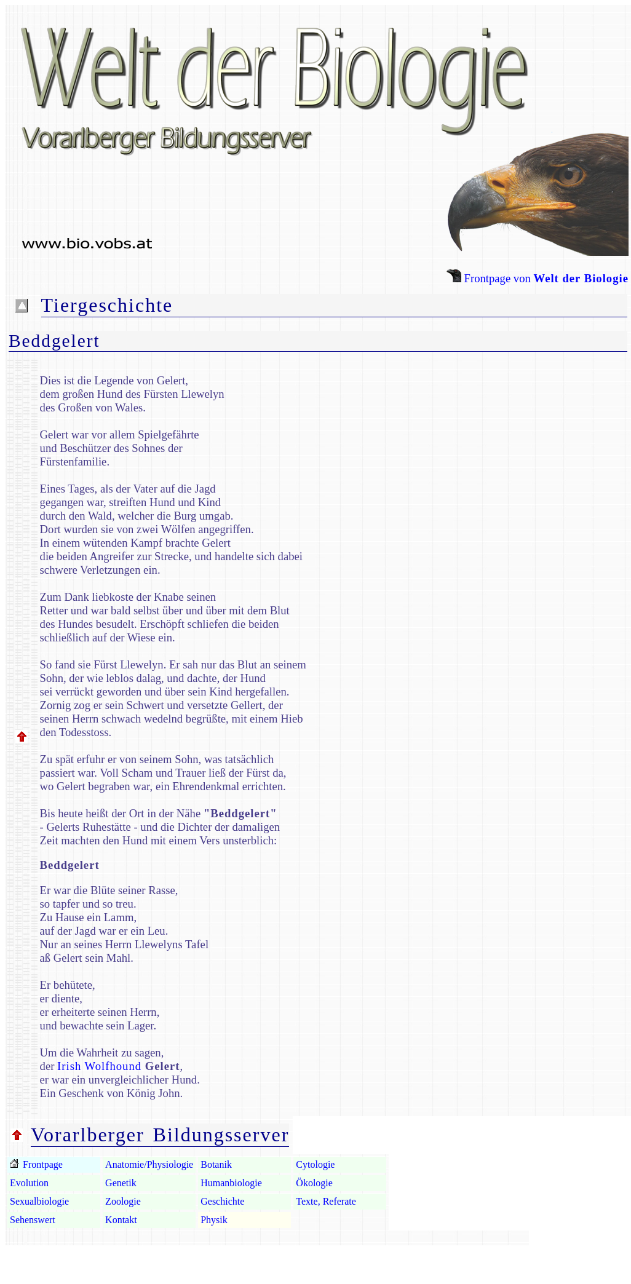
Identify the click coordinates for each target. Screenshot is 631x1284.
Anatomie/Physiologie (149, 1164)
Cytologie (315, 1164)
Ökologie (314, 1183)
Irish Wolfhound (99, 1066)
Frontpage (41, 1164)
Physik (214, 1220)
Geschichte (222, 1201)
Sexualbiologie (39, 1201)
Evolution (29, 1183)
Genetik (121, 1183)
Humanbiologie (231, 1183)
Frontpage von (537, 278)
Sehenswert (32, 1220)
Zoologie (123, 1201)
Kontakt (121, 1220)
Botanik (216, 1164)
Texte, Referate (325, 1201)
